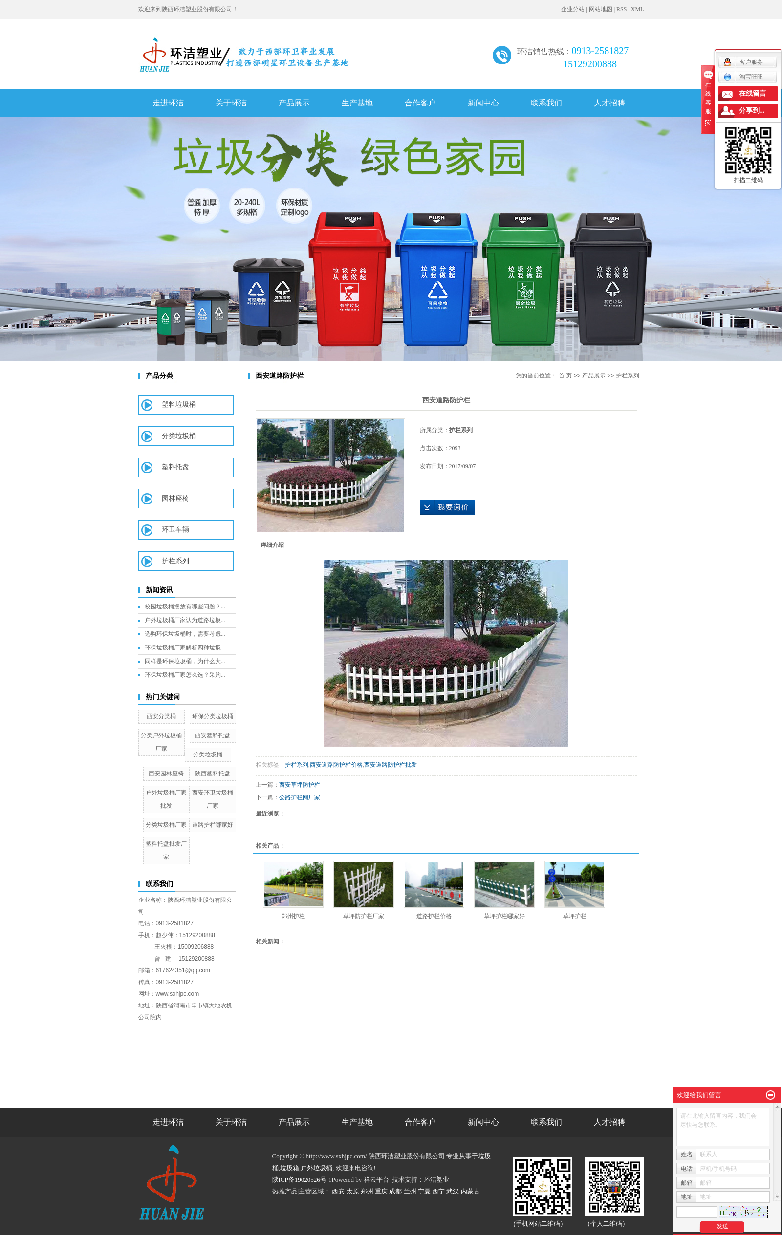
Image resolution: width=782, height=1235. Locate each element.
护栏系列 (175, 561)
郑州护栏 (293, 916)
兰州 (410, 1191)
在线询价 (447, 507)
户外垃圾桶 (316, 1168)
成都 (395, 1191)
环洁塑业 (436, 1179)
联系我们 (546, 103)
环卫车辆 (175, 529)
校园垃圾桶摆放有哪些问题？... (185, 606)
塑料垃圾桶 (179, 404)
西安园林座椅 (166, 773)
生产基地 (357, 103)
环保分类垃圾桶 (212, 716)
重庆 (381, 1191)
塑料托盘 (175, 467)
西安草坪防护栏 (299, 784)
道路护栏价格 (434, 916)
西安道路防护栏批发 (390, 764)
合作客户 (420, 103)
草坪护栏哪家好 (504, 916)
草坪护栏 (574, 916)
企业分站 (573, 9)
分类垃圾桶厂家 (166, 824)
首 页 (565, 375)
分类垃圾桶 (179, 436)
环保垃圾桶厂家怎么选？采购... (185, 674)
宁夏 (424, 1191)
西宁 (438, 1191)
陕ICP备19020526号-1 (302, 1179)
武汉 (452, 1191)
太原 (353, 1191)
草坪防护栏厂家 (363, 916)
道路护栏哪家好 (212, 824)
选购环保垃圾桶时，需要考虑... (185, 633)
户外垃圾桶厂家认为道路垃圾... (185, 620)
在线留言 (752, 93)
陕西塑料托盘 (212, 773)
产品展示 (294, 103)
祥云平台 (376, 1179)
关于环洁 (231, 103)
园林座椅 (175, 498)
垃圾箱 (289, 1168)
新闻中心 (483, 103)
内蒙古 (470, 1191)
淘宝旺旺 (743, 77)
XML (637, 9)
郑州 (367, 1191)
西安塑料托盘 (212, 735)
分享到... (752, 110)
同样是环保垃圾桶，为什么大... (185, 661)
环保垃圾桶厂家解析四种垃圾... (185, 647)
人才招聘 (609, 103)
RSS (621, 9)
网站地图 (600, 9)
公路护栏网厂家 (299, 797)
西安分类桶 (161, 716)
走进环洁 (168, 103)
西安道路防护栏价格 (336, 764)
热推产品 (285, 1191)
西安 (338, 1191)
